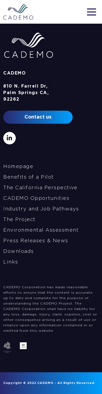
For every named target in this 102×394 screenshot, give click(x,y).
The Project (19, 219)
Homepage (18, 166)
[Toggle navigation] (91, 11)
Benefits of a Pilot (28, 177)
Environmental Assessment (41, 230)
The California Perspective (40, 187)
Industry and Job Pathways (41, 209)
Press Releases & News (35, 240)
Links (10, 262)
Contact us (37, 117)
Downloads (18, 251)
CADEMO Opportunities (36, 198)
